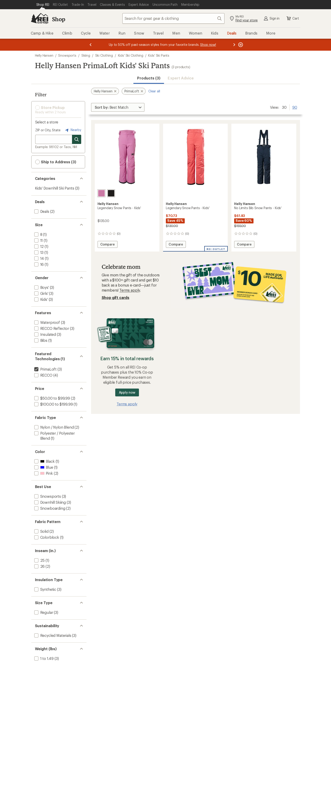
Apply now (127, 392)
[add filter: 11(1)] (38, 240)
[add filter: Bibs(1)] (40, 340)
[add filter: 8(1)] (37, 234)
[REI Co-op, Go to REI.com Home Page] (39, 18)
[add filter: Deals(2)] (41, 211)
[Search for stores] (76, 139)
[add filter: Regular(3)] (43, 612)
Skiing (85, 55)
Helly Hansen (44, 55)
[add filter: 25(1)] (39, 560)
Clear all (154, 91)
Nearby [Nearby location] (72, 130)
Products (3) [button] (148, 78)
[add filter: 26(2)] (39, 566)
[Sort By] (117, 107)
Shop (58, 19)
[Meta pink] (101, 193)
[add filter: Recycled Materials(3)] (52, 635)
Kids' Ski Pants (158, 55)
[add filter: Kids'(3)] (40, 299)
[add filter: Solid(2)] (41, 531)
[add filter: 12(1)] (38, 246)
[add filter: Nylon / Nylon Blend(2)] (53, 427)
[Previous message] (90, 45)
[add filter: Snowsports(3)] (47, 496)
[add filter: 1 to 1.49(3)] (43, 658)
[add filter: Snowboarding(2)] (49, 508)
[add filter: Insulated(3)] (44, 334)
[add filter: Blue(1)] (43, 467)
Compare (108, 245)
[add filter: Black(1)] (44, 461)
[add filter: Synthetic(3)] (44, 589)
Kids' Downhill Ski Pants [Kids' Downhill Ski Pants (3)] (54, 188)
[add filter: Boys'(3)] (41, 287)
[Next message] (234, 45)
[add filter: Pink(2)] (43, 473)
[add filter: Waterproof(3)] (46, 322)
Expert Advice (181, 78)
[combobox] (173, 18)
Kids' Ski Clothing (130, 55)
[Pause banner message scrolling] (240, 45)
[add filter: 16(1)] (38, 264)
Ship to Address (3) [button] (55, 162)
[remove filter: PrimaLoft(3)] (45, 369)
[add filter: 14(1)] (38, 258)
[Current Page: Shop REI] (43, 4)
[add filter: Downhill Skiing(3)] (49, 502)
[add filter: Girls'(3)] (40, 293)
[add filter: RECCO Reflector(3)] (51, 328)
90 (294, 106)
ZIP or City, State (47, 130)
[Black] (111, 193)
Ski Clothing (104, 55)
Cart (292, 18)
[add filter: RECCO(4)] (42, 375)
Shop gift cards (116, 297)
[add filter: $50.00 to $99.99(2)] (51, 398)
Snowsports (67, 55)
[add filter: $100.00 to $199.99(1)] (53, 404)
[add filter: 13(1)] (38, 252)
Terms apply (129, 290)
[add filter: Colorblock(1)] (46, 537)
